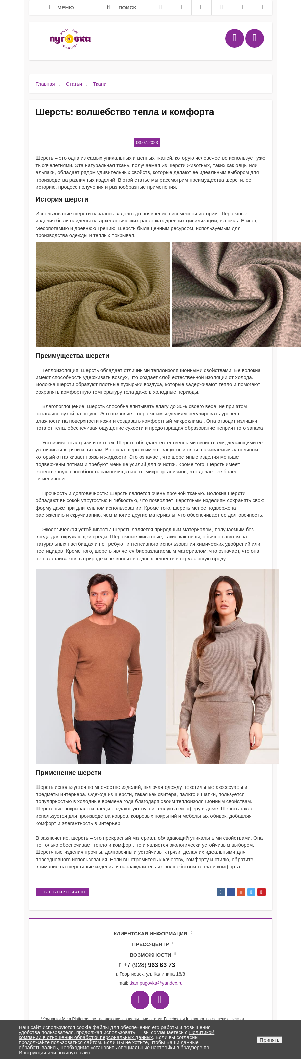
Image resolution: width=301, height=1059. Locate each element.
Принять (270, 1040)
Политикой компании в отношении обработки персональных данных (116, 1034)
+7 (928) (147, 965)
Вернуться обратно (62, 892)
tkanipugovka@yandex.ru (156, 983)
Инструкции (32, 1052)
